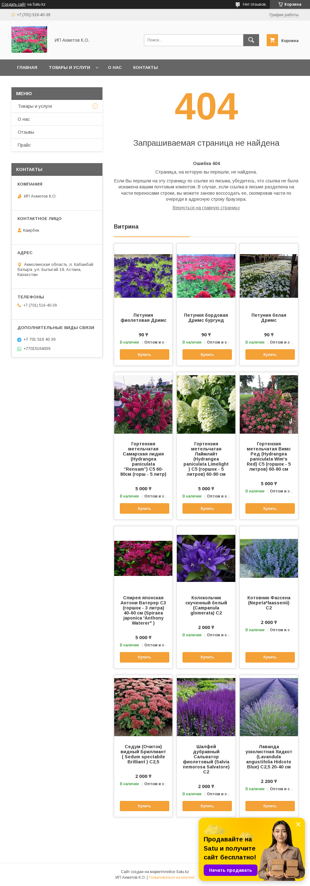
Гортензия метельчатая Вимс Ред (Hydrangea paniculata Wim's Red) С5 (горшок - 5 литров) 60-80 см (269, 456)
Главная (27, 67)
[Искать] (251, 40)
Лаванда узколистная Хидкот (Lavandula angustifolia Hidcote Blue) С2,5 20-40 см (268, 756)
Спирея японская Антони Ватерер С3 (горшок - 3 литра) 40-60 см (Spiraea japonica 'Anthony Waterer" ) (143, 610)
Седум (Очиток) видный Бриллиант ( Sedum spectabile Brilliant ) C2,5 (143, 754)
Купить (144, 354)
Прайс (24, 145)
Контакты (145, 67)
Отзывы (26, 132)
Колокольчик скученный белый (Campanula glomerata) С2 (206, 605)
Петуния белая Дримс (268, 318)
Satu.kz (182, 872)
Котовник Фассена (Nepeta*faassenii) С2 (268, 602)
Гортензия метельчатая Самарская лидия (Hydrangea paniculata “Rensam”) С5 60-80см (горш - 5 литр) (143, 459)
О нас (115, 67)
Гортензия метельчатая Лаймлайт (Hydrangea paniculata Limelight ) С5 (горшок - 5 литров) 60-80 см (206, 459)
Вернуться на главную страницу (206, 207)
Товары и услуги (69, 67)
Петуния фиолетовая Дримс (143, 318)
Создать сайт (14, 4)
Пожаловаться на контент (172, 877)
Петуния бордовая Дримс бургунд (206, 318)
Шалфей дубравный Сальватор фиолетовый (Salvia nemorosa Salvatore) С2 (206, 759)
